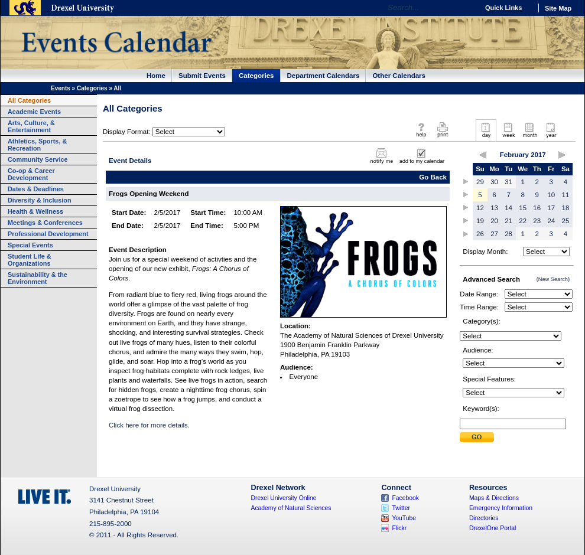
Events (60, 88)
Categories (256, 75)
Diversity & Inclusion (40, 200)
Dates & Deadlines (36, 188)
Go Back (433, 177)
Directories (484, 518)
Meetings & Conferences (45, 222)
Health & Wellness (35, 211)
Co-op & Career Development (31, 174)
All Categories (29, 100)
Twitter (401, 508)
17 (551, 207)
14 (508, 207)
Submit (477, 437)
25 (566, 220)
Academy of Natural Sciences (291, 508)
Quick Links (503, 7)
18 (566, 207)
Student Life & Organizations (29, 260)
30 (494, 181)
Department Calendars (323, 75)
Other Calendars (398, 75)
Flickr (399, 528)
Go (466, 7)
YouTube (404, 518)
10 (551, 194)
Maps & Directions (494, 498)
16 (537, 207)
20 (494, 220)
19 (480, 220)
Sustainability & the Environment (37, 278)
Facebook (405, 498)
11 (566, 194)
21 (508, 220)
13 (494, 207)
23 (537, 220)
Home (156, 75)
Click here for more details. (149, 425)
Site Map (558, 8)
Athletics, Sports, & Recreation (37, 145)
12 (480, 207)
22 (522, 220)
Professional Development (48, 233)
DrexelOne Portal (492, 528)
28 (508, 233)
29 (480, 181)
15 (522, 207)
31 (508, 181)
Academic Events (34, 111)
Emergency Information (500, 508)
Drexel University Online (284, 498)
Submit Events (202, 75)
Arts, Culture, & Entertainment (31, 126)
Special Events (30, 245)
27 (494, 233)
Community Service (38, 159)
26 (480, 233)
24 (551, 220)
